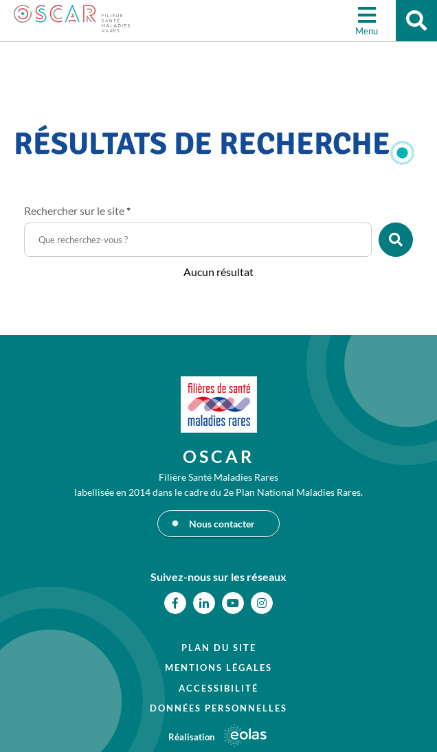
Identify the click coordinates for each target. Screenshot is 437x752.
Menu (366, 30)
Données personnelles (218, 708)
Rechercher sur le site (77, 210)
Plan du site (218, 647)
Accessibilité (218, 688)
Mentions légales (218, 667)
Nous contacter (222, 523)
